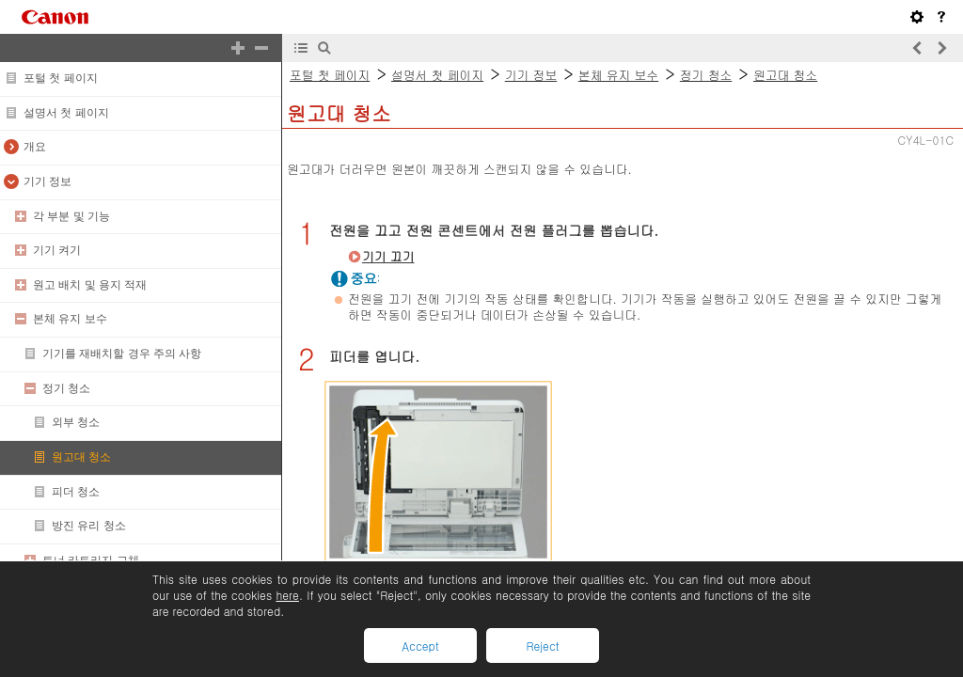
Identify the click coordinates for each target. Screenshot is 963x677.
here (287, 595)
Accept (420, 645)
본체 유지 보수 (70, 318)
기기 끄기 (388, 256)
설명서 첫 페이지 (66, 112)
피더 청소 (76, 491)
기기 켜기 (57, 250)
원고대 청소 (81, 457)
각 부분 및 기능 (71, 216)
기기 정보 (47, 181)
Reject (542, 645)
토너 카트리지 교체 (90, 560)
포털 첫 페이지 (61, 78)
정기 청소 (66, 388)
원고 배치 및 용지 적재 (90, 284)
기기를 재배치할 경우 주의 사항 (121, 353)
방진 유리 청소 (89, 525)
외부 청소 (76, 422)
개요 (35, 146)
